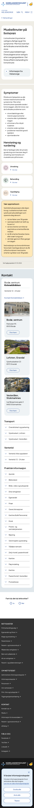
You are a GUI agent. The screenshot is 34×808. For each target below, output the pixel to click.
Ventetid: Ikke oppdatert (18, 454)
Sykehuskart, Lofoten (17, 433)
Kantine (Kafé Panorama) (18, 515)
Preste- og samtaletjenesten (15, 528)
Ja (13, 603)
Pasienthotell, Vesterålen (18, 576)
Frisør (11, 503)
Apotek (12, 474)
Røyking (12, 535)
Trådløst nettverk (15, 547)
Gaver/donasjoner (16, 509)
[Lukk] (28, 772)
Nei (23, 603)
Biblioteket (13, 480)
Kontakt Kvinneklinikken (13, 298)
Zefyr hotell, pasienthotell (18, 552)
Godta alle (17, 789)
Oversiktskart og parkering (19, 427)
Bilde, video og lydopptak (18, 486)
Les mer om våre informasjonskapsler (16, 783)
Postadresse (13, 582)
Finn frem (13, 332)
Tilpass (17, 801)
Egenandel (13, 497)
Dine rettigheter (15, 492)
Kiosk (11, 521)
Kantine (12, 558)
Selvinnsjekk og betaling (18, 541)
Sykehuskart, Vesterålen (18, 439)
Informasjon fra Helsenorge (16, 72)
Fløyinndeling (14, 564)
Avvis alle (17, 795)
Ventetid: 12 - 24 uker (17, 459)
